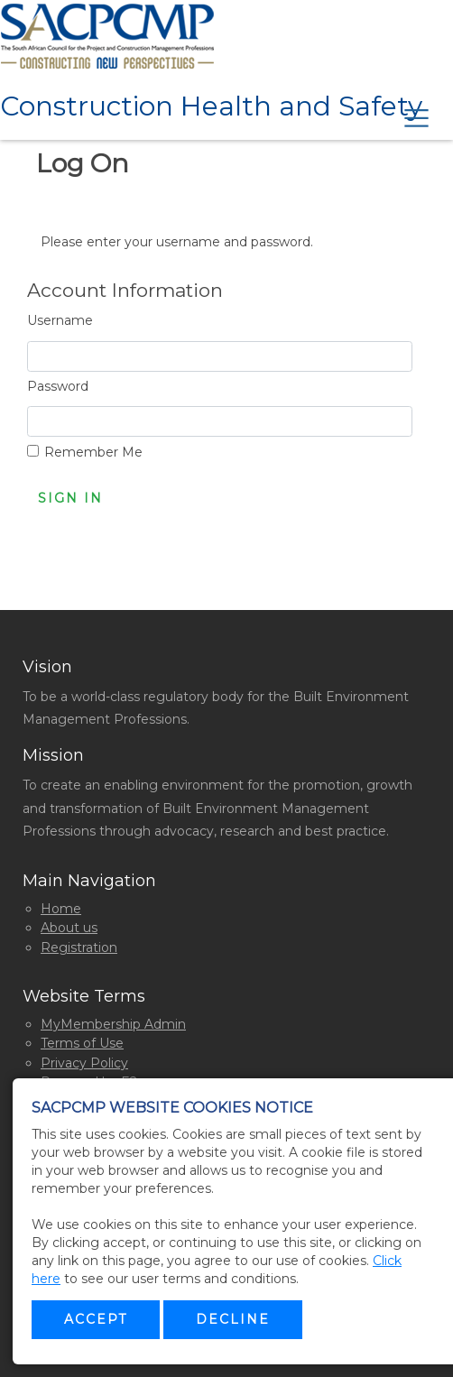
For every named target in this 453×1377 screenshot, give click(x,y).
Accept (95, 1319)
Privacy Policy (84, 1063)
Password (57, 386)
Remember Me (93, 452)
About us (69, 928)
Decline (233, 1319)
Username (60, 320)
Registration (79, 947)
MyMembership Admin (113, 1024)
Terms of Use (82, 1043)
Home (61, 909)
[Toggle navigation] (413, 114)
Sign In (70, 498)
